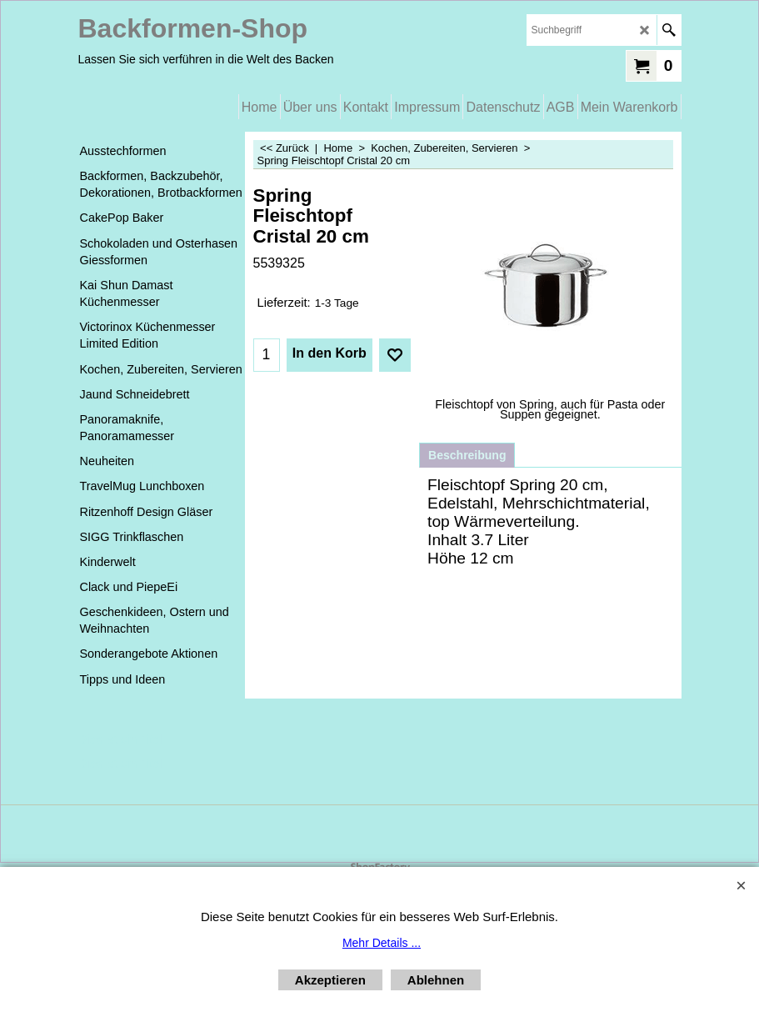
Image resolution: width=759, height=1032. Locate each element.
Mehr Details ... (381, 942)
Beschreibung (467, 455)
